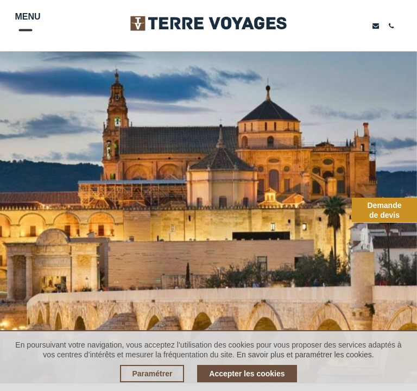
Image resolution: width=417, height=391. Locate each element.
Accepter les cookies (247, 373)
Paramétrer (152, 373)
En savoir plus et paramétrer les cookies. (305, 354)
